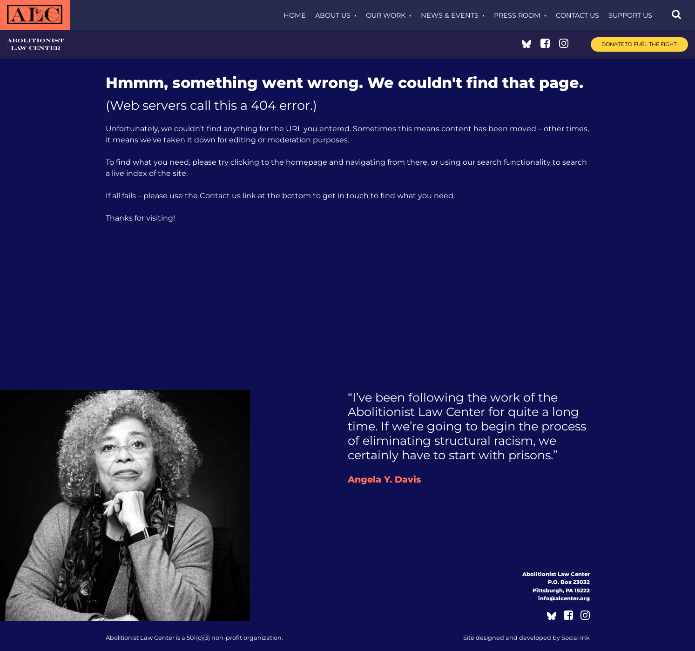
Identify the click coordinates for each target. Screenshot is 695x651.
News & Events (450, 15)
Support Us (630, 15)
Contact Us (577, 15)
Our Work (385, 15)
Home (294, 15)
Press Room (517, 15)
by (526, 637)
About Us (333, 15)
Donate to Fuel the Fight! (639, 44)
